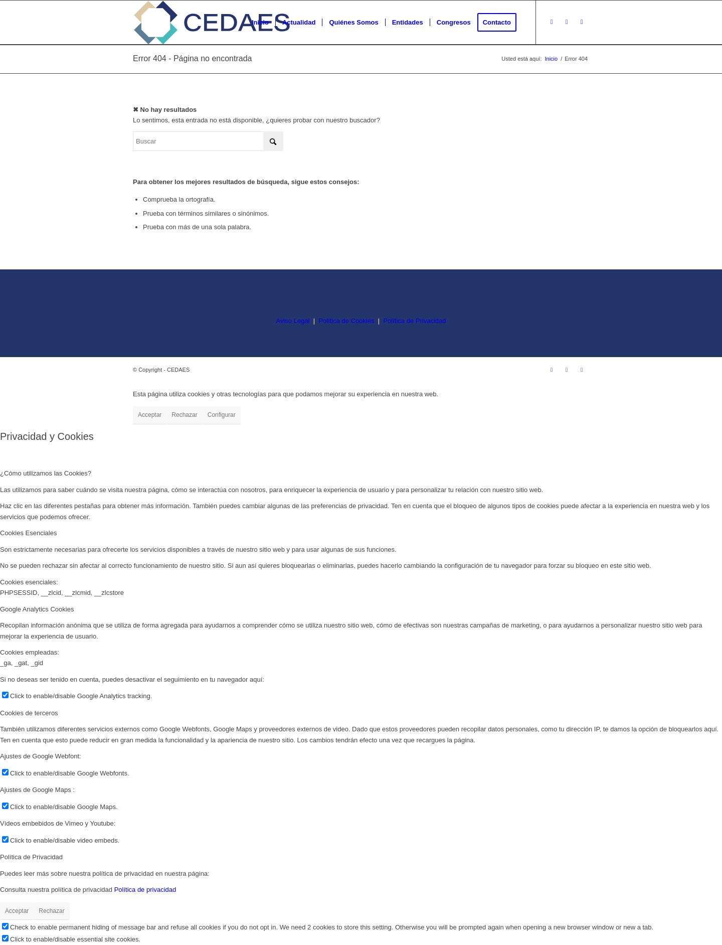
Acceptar (149, 414)
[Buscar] (208, 141)
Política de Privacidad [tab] (31, 857)
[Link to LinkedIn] (581, 22)
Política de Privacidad (414, 321)
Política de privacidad (145, 889)
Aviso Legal (293, 321)
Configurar (222, 414)
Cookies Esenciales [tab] (28, 533)
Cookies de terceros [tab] (29, 713)
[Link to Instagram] (551, 22)
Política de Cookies (346, 321)
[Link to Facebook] (566, 22)
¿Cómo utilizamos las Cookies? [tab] (45, 473)
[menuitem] (260, 23)
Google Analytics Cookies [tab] (37, 609)
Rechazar (184, 414)
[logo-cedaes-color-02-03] (212, 23)
